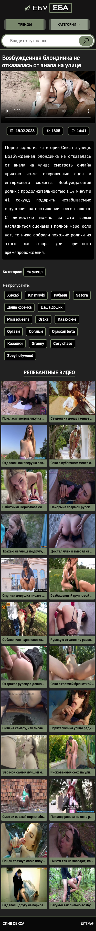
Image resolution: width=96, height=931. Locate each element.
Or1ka (43, 319)
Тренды (25, 24)
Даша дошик (51, 307)
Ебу (48, 8)
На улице (34, 272)
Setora (82, 295)
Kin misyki (36, 295)
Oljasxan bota (63, 331)
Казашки (15, 343)
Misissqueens (18, 319)
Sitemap (87, 924)
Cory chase (62, 343)
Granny (38, 343)
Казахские (67, 319)
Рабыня (60, 295)
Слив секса (13, 923)
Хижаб (13, 295)
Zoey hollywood (20, 355)
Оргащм (36, 331)
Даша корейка (19, 307)
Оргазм (13, 331)
